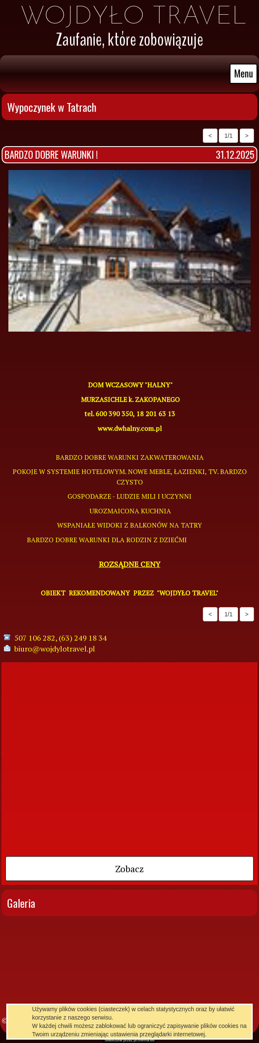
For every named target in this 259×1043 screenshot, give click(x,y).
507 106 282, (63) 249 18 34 (60, 638)
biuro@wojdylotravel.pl (54, 649)
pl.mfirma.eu (144, 1040)
